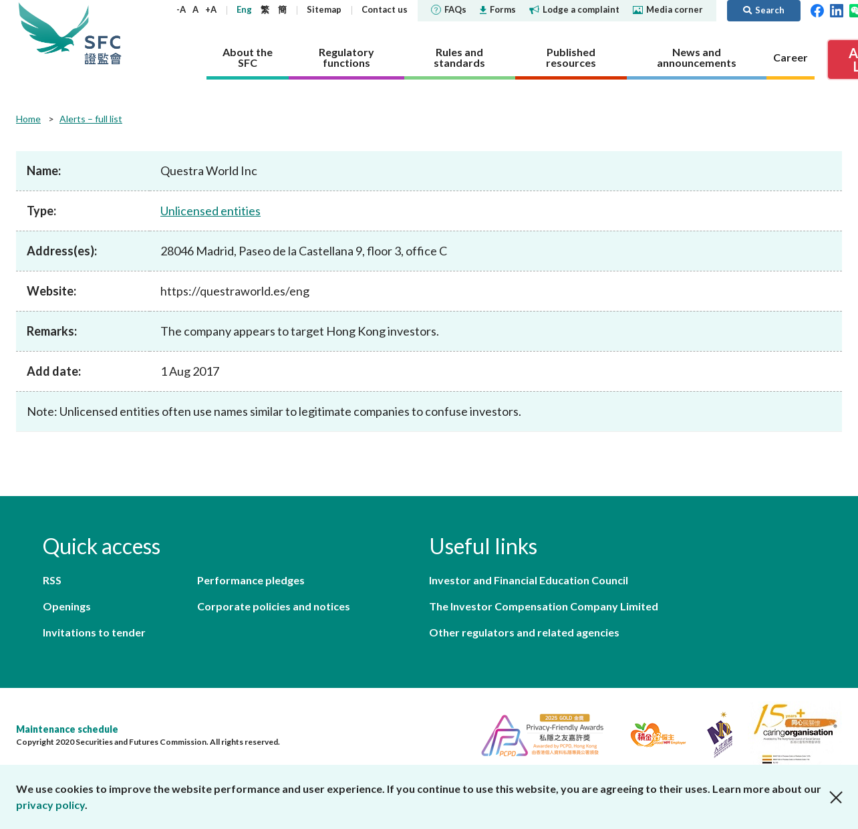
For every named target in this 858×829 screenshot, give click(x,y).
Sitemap (324, 9)
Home (28, 118)
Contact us (385, 9)
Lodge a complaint (574, 9)
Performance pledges (251, 580)
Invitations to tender (94, 632)
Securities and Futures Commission (103, 33)
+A (211, 9)
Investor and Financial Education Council (528, 580)
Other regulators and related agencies (524, 632)
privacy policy (50, 804)
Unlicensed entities (210, 210)
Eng (244, 9)
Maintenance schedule (67, 729)
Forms (498, 9)
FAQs (448, 9)
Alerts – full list (90, 118)
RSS (52, 580)
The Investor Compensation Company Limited (543, 606)
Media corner (668, 9)
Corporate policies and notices (273, 606)
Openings (67, 606)
